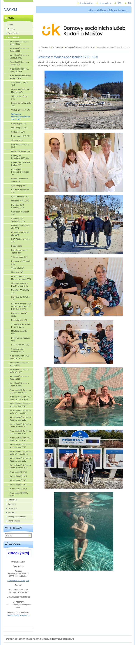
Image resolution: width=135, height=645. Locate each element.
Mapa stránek (105, 3)
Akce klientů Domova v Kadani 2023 (80, 47)
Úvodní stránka (44, 47)
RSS (119, 3)
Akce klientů (57, 47)
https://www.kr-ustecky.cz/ (18, 580)
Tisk (129, 3)
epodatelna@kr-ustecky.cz (18, 615)
